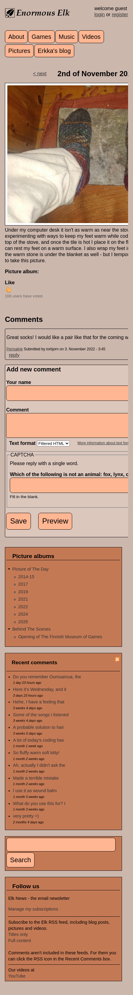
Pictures (19, 50)
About (16, 36)
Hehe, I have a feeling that (39, 706)
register (120, 14)
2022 (23, 611)
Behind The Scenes (31, 633)
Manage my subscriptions (33, 913)
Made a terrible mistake (36, 782)
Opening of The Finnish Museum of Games (60, 641)
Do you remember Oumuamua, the (47, 681)
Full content (19, 945)
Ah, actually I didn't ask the (39, 769)
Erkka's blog (54, 50)
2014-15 (26, 581)
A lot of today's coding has (38, 744)
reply (14, 355)
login (99, 14)
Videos (91, 36)
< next (39, 73)
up (8, 289)
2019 (23, 596)
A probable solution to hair (38, 731)
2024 (23, 618)
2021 (23, 603)
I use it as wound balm (35, 795)
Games (41, 36)
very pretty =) (26, 820)
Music (67, 36)
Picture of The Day (30, 573)
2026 (23, 626)
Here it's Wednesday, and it (39, 693)
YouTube (17, 980)
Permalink (14, 349)
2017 (23, 588)
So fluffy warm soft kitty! (36, 757)
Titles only (18, 939)
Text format (23, 447)
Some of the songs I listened (41, 719)
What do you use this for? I (39, 808)
